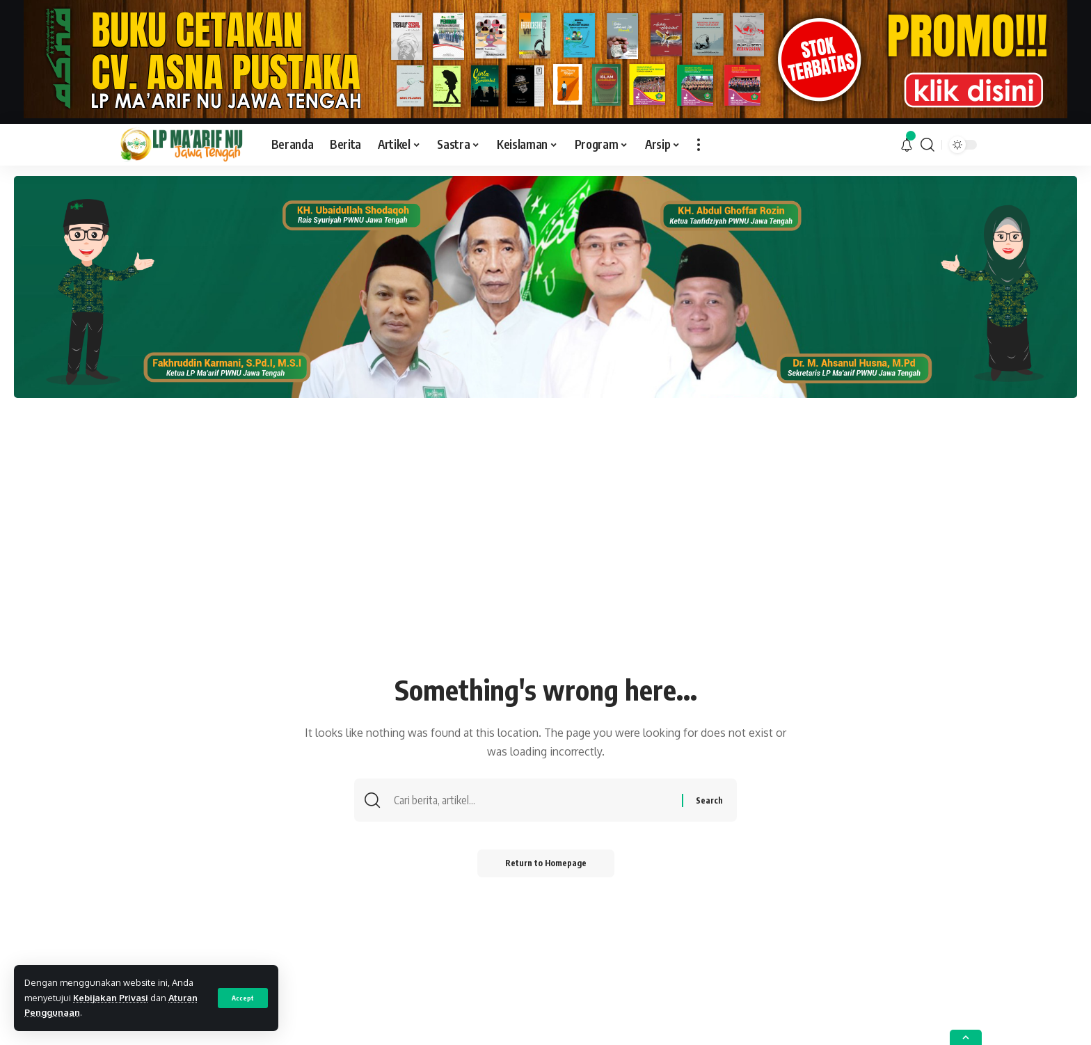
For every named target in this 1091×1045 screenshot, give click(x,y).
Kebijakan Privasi (110, 997)
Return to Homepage (546, 863)
